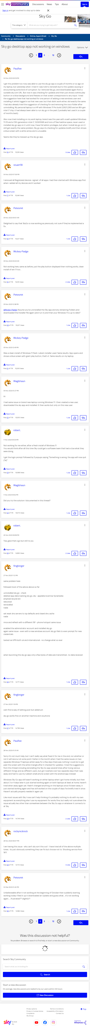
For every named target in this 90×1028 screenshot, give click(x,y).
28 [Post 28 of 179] (8, 818)
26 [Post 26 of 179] (8, 682)
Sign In (84, 4)
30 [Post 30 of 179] (8, 911)
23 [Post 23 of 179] (8, 472)
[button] (84, 68)
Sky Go (45, 16)
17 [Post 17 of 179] (7, 195)
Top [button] (84, 1009)
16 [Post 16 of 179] (7, 152)
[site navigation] (2, 4)
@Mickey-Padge (10, 310)
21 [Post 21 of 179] (7, 368)
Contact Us (60, 1013)
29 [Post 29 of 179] (8, 865)
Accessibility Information (55, 1011)
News (49, 4)
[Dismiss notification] (48, 10)
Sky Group (30, 1016)
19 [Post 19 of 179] (7, 282)
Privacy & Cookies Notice (34, 1011)
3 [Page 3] (44, 55)
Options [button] (80, 47)
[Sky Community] (17, 4)
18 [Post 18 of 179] (7, 239)
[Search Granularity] (19, 25)
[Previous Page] (31, 55)
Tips (57, 4)
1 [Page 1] (36, 55)
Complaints (30, 1013)
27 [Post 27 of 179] (8, 728)
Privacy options (31, 1009)
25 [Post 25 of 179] (8, 553)
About (65, 4)
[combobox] (50, 25)
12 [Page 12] (53, 55)
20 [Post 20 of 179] (8, 325)
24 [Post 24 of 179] (8, 513)
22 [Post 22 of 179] (8, 417)
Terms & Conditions (57, 1009)
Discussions (38, 4)
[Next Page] (59, 55)
